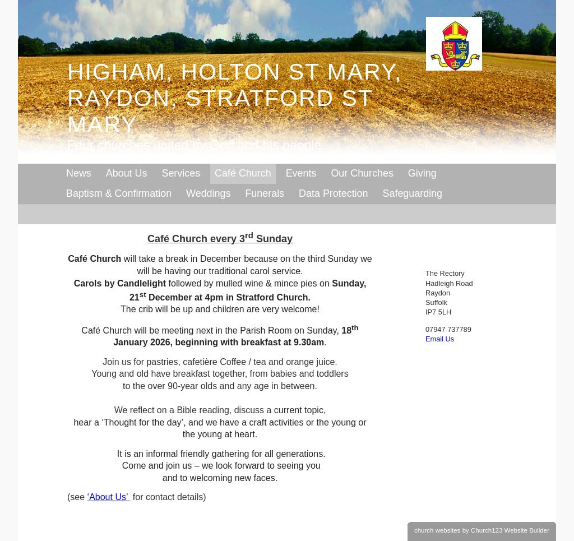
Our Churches (362, 173)
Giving (422, 173)
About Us (126, 173)
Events (301, 173)
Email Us (439, 339)
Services (180, 173)
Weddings (208, 193)
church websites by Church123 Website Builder (481, 530)
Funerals (264, 193)
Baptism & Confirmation (119, 193)
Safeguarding (413, 193)
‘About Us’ (109, 497)
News (78, 173)
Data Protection (333, 193)
